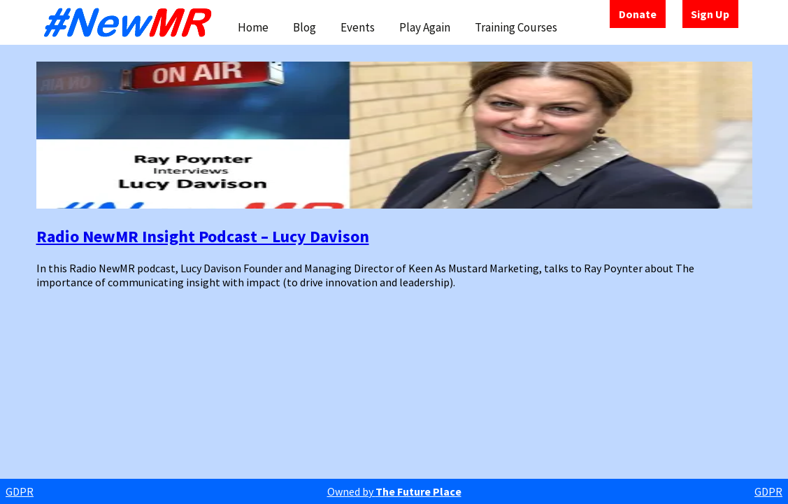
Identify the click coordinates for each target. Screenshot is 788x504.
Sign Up (710, 14)
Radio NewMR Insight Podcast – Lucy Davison (202, 236)
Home (253, 27)
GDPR (20, 491)
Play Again (424, 27)
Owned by (394, 491)
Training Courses (516, 27)
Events (358, 27)
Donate (638, 14)
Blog (304, 27)
